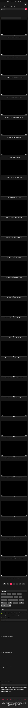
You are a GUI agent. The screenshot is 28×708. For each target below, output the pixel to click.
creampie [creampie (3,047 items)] (2, 689)
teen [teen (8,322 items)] (10, 691)
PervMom (10, 602)
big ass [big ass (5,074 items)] (9, 687)
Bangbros (14, 594)
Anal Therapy (3, 594)
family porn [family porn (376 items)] (7, 689)
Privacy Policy (19, 699)
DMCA (7, 699)
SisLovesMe (3, 605)
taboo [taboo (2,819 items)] (7, 691)
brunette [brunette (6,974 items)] (21, 687)
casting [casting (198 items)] (25, 687)
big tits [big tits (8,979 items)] (13, 687)
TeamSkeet (9, 605)
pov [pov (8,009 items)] (17, 689)
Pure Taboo (21, 602)
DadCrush (19, 594)
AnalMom (9, 594)
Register (19, 1)
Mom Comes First (4, 599)
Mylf (16, 599)
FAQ (25, 699)
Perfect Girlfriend (3, 602)
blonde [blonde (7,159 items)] (17, 687)
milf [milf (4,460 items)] (15, 689)
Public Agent (15, 602)
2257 (3, 699)
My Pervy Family (11, 599)
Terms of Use (12, 699)
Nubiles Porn (21, 599)
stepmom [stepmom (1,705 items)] (2, 691)
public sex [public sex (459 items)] (21, 689)
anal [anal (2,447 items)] (6, 687)
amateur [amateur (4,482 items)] (2, 687)
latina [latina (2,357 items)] (12, 689)
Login (15, 1)
